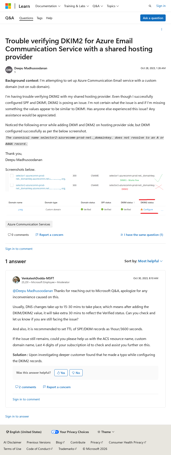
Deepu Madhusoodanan (30, 68)
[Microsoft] (8, 6)
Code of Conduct (38, 449)
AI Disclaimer (12, 442)
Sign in (161, 6)
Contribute (78, 442)
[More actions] (162, 29)
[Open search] (150, 6)
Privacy (95, 442)
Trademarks (66, 449)
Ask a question (153, 18)
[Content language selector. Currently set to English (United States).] (24, 431)
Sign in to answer (17, 416)
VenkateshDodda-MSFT (38, 278)
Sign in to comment (19, 248)
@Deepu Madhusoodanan (33, 290)
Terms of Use (12, 449)
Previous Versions (39, 442)
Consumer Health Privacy (126, 442)
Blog (59, 442)
